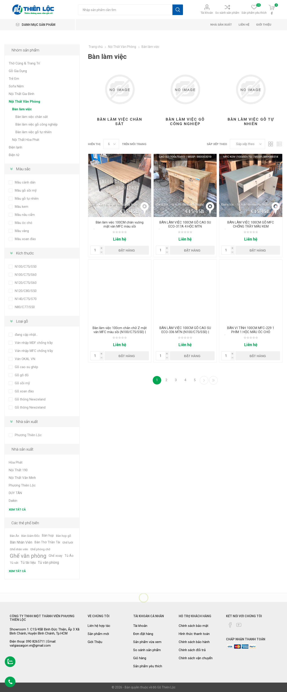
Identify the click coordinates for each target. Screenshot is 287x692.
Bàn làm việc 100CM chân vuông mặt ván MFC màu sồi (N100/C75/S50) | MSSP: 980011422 (119, 226)
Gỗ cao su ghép (26, 367)
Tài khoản (207, 12)
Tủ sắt (14, 562)
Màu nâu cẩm (25, 215)
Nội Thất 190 (18, 470)
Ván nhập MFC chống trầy (34, 351)
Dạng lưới (270, 144)
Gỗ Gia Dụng (18, 71)
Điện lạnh (15, 147)
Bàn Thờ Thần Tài (47, 542)
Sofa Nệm (16, 86)
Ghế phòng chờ (40, 549)
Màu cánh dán (25, 182)
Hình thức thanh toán (194, 634)
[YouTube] (238, 624)
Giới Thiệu (95, 642)
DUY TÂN (15, 493)
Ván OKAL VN (25, 359)
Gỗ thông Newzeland (30, 399)
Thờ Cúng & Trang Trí (24, 63)
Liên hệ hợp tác (99, 626)
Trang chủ (96, 47)
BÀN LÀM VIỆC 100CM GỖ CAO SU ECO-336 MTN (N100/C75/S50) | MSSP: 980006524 (185, 332)
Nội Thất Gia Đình (21, 94)
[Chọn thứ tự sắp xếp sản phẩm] (247, 144)
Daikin (13, 501)
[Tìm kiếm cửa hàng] (125, 9)
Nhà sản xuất (27, 421)
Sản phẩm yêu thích (147, 666)
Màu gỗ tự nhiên (27, 199)
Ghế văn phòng (28, 556)
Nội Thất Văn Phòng (24, 101)
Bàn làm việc (22, 109)
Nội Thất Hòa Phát (25, 140)
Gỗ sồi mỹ (22, 383)
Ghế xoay (55, 556)
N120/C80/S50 (26, 291)
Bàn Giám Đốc (30, 535)
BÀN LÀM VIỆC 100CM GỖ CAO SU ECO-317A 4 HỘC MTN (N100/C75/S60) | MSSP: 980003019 (185, 226)
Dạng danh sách (279, 144)
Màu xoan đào (25, 239)
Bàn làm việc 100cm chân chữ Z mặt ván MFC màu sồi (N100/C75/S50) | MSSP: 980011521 (120, 332)
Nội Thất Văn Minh (22, 478)
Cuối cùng (213, 380)
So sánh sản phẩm (227, 12)
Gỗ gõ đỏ (22, 375)
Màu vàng (22, 231)
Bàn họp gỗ (63, 535)
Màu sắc (23, 169)
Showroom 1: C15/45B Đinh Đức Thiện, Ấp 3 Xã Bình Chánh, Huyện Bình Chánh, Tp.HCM (44, 631)
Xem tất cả (17, 509)
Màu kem (21, 207)
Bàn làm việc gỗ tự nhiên (251, 121)
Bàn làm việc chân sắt (119, 121)
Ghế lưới (67, 542)
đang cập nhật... (26, 335)
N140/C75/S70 (26, 299)
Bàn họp (48, 535)
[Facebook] (230, 624)
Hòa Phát (15, 462)
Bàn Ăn (14, 535)
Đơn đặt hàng (143, 634)
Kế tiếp (204, 380)
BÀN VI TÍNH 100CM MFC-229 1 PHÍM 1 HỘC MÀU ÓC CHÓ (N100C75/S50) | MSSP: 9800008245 (251, 332)
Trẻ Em (14, 79)
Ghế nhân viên (19, 549)
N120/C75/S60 (26, 283)
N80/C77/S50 (25, 307)
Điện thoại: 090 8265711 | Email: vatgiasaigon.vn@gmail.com (33, 643)
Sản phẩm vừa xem (147, 642)
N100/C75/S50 (26, 267)
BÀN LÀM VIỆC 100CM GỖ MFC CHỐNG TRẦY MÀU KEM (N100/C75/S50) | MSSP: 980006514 (250, 226)
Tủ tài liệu (28, 562)
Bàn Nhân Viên (21, 542)
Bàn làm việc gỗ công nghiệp (185, 121)
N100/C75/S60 (26, 275)
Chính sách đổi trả (192, 650)
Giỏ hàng (139, 658)
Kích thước (25, 253)
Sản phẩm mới (98, 634)
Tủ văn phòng (48, 562)
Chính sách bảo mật (193, 626)
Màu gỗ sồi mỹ (26, 190)
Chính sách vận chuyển (196, 658)
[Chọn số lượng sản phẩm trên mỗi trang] (111, 144)
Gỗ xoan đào (24, 391)
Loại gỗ (22, 321)
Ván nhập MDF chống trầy (34, 343)
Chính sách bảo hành (194, 642)
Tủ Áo (69, 556)
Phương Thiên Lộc (28, 435)
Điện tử (14, 155)
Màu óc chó (23, 223)
